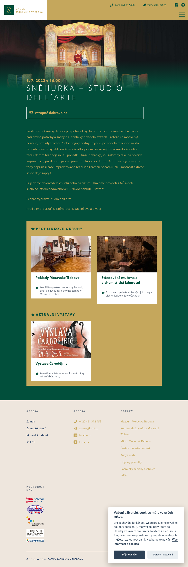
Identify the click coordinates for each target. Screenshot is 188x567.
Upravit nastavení (163, 554)
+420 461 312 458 (122, 5)
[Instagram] (183, 5)
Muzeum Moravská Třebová (137, 421)
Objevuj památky (131, 462)
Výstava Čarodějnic (51, 363)
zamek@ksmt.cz (154, 5)
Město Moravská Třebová (136, 441)
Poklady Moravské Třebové (57, 277)
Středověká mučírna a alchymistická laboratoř (121, 280)
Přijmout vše (129, 554)
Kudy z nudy (128, 455)
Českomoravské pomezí (135, 448)
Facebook (82, 435)
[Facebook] (176, 5)
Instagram (82, 442)
